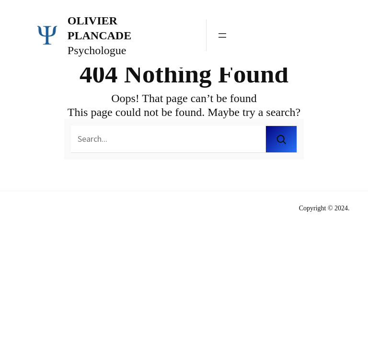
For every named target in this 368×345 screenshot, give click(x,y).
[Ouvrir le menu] (222, 35)
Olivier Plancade (99, 28)
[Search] (281, 139)
